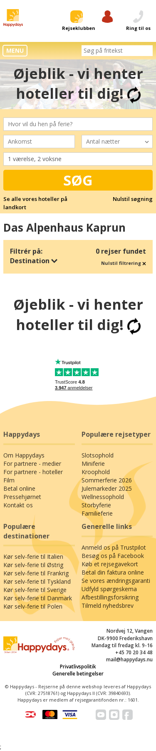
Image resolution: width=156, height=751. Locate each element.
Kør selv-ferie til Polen (32, 606)
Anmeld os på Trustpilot (114, 547)
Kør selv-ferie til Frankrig (36, 573)
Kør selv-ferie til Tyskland (37, 581)
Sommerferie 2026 (107, 480)
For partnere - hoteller (33, 472)
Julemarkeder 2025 (107, 488)
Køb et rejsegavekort (110, 564)
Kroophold (96, 472)
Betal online (19, 488)
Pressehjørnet (22, 497)
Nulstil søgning (133, 199)
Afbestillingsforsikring (110, 597)
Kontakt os (18, 505)
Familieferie (97, 513)
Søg (78, 180)
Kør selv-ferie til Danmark (37, 598)
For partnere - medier (32, 463)
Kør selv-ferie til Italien (33, 556)
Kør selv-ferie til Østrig (33, 565)
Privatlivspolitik (78, 666)
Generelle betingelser (78, 673)
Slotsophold (98, 455)
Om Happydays (24, 455)
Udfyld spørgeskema (109, 589)
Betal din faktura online (113, 572)
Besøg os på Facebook (113, 556)
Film (9, 480)
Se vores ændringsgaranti (116, 581)
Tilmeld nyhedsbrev (108, 605)
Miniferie (93, 463)
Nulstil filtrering (123, 263)
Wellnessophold (103, 497)
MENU (15, 50)
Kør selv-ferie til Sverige (35, 590)
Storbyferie (96, 505)
